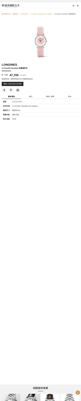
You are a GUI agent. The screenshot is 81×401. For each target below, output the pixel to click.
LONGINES (24, 14)
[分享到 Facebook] (4, 90)
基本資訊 (11, 96)
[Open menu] (77, 6)
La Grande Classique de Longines (41, 14)
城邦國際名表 (6, 14)
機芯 (30, 96)
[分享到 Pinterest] (11, 90)
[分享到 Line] (17, 90)
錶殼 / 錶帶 (50, 96)
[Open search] (73, 6)
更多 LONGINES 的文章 (12, 84)
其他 (69, 96)
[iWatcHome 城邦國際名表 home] (10, 5)
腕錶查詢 (15, 14)
